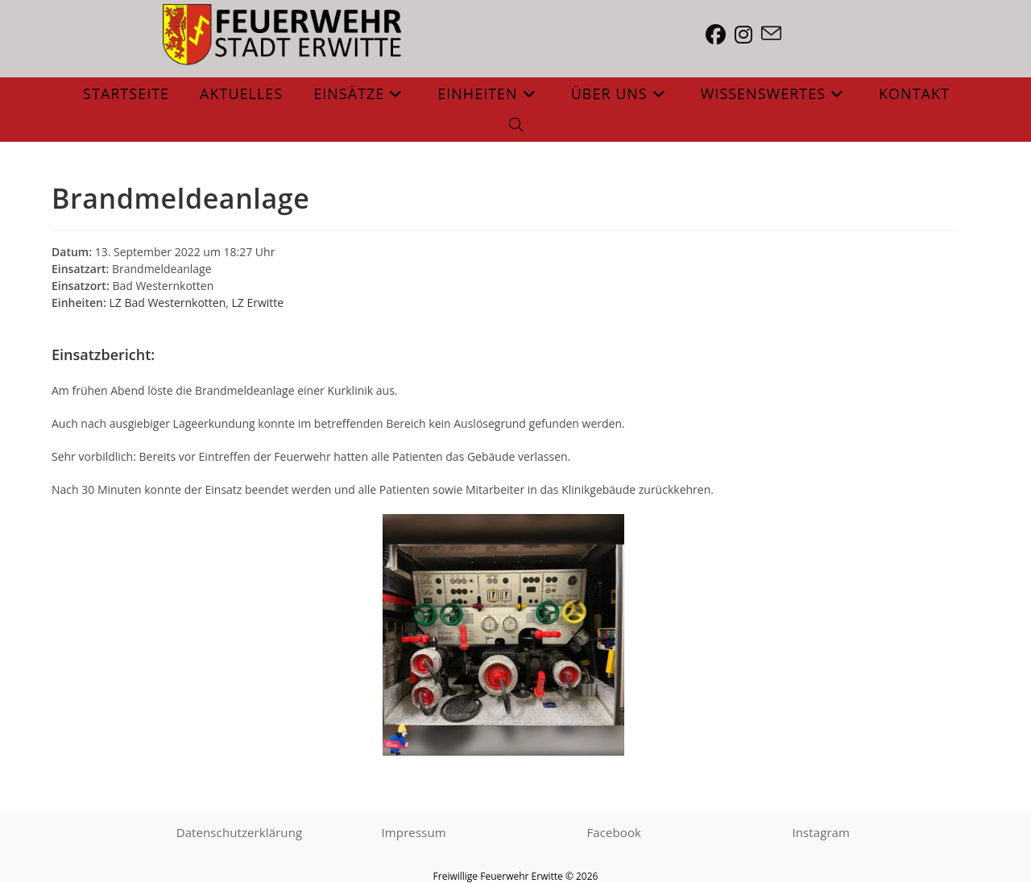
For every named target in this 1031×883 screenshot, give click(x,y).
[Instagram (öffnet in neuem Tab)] (748, 34)
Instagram (821, 834)
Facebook (614, 834)
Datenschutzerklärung (239, 834)
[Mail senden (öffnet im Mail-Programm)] (775, 33)
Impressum (414, 834)
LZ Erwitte (258, 302)
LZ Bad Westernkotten (167, 302)
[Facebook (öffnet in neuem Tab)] (720, 34)
